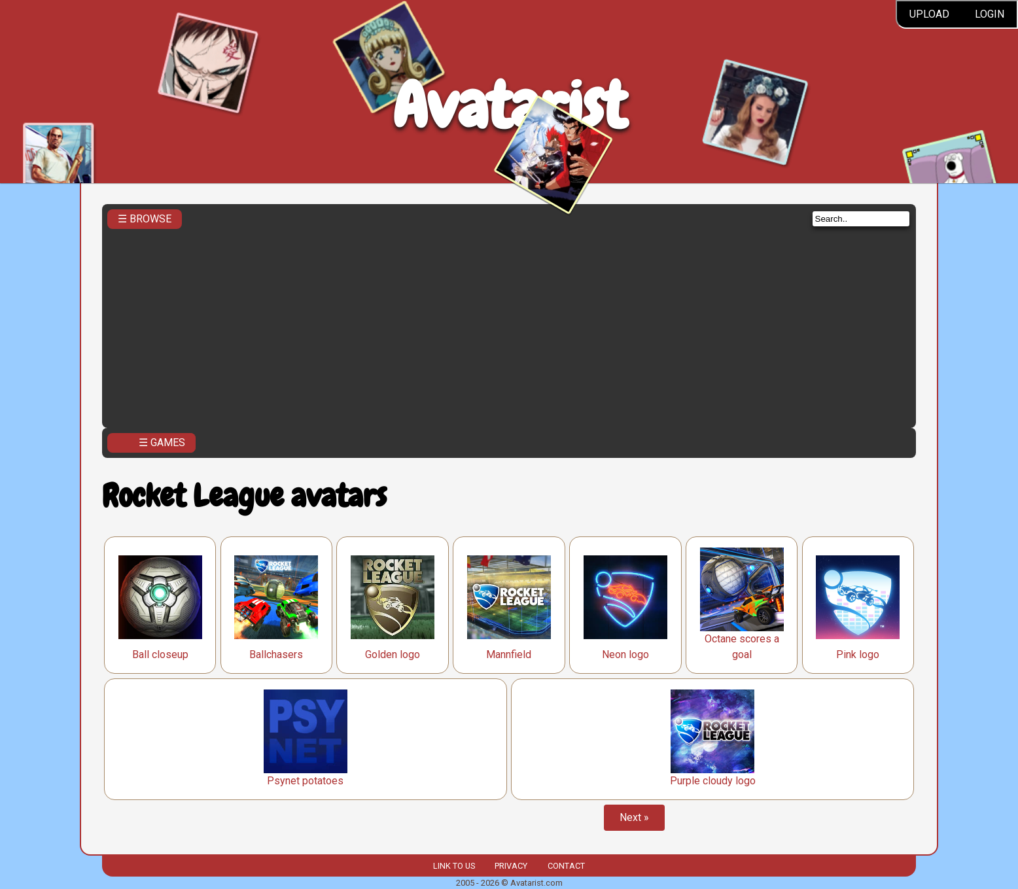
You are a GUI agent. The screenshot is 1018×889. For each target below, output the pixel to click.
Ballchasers (276, 654)
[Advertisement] (509, 324)
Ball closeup (160, 654)
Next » (634, 817)
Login (989, 14)
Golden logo (392, 654)
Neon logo (625, 654)
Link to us (454, 866)
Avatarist (509, 105)
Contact (566, 866)
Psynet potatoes (305, 781)
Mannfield (508, 654)
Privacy (511, 866)
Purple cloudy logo (713, 781)
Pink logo (857, 654)
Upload (929, 14)
